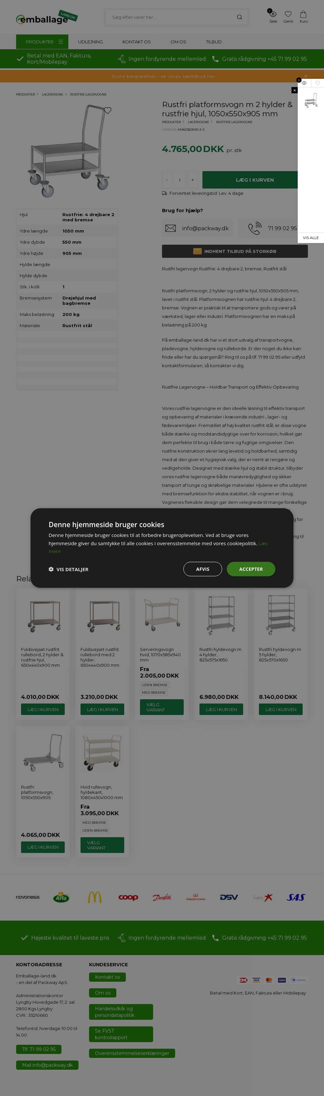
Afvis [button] (202, 569)
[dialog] (162, 548)
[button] (68, 569)
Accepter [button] (251, 569)
